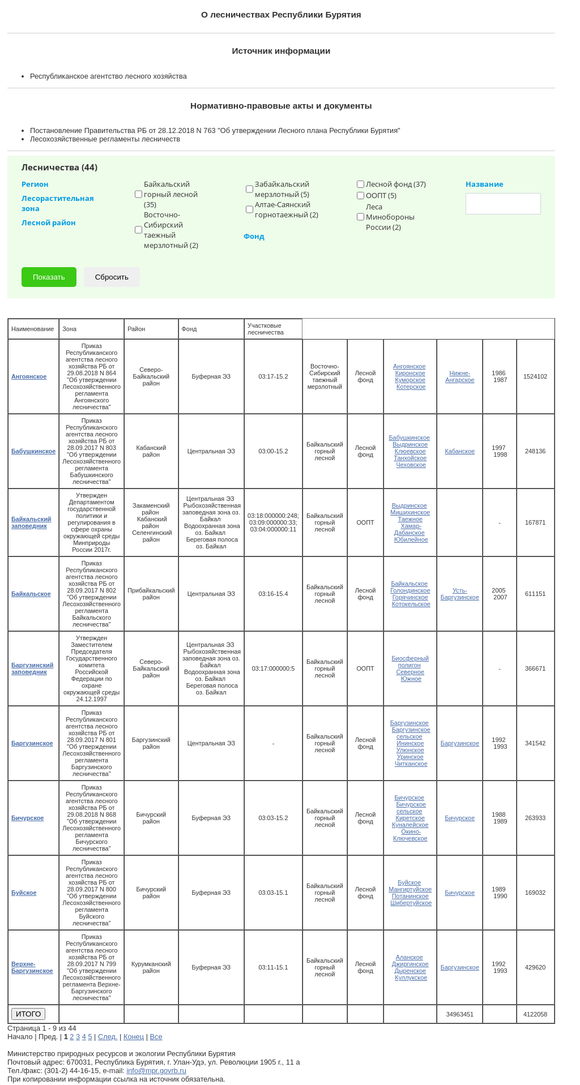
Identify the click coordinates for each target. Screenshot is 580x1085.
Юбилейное (411, 539)
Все (156, 1036)
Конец (133, 1036)
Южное (411, 678)
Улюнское (410, 750)
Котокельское (411, 604)
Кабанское (460, 451)
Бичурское (409, 797)
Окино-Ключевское (410, 835)
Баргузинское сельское (411, 733)
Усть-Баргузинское (460, 594)
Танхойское (410, 457)
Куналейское (410, 824)
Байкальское (409, 583)
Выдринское (410, 444)
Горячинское (410, 597)
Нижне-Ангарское (460, 376)
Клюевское (410, 451)
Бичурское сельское (411, 807)
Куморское (410, 379)
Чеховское (411, 464)
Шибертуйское (411, 902)
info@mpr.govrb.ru (156, 1070)
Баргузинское (409, 722)
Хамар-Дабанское (409, 529)
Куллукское (411, 977)
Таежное (410, 519)
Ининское (410, 743)
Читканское (411, 763)
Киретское (410, 817)
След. (108, 1036)
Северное (410, 671)
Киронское (410, 373)
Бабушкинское (409, 437)
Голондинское (410, 590)
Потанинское (410, 896)
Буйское (409, 882)
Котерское (411, 386)
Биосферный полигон (410, 661)
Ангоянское (409, 366)
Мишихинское (410, 512)
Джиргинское (410, 963)
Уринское (410, 756)
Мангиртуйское (410, 889)
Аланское (409, 957)
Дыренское (410, 970)
